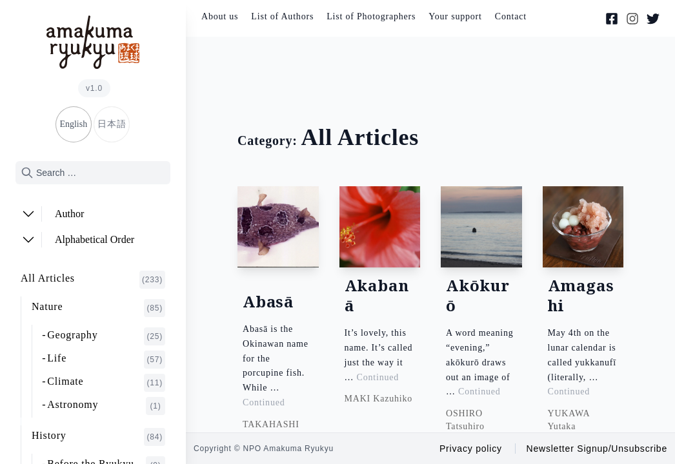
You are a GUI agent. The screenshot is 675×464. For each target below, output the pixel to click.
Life (106, 360)
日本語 (111, 124)
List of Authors (282, 16)
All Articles (93, 280)
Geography (106, 336)
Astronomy (106, 406)
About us (219, 16)
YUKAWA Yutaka (569, 420)
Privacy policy (470, 448)
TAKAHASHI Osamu (271, 431)
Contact (511, 16)
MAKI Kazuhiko (379, 399)
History (98, 437)
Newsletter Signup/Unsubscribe (596, 448)
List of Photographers (371, 16)
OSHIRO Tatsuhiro (465, 420)
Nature (98, 308)
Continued (264, 402)
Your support (454, 16)
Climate (106, 383)
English (73, 124)
